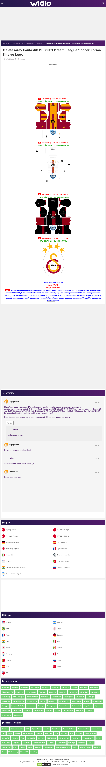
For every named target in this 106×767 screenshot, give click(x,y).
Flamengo (71, 742)
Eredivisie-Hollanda (61, 555)
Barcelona (5, 729)
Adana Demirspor (18, 701)
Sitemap (45, 759)
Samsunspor (17, 710)
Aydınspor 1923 (64, 701)
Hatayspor (41, 706)
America (6, 622)
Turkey (57, 666)
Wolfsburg (33, 752)
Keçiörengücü (76, 706)
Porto (22, 738)
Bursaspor (52, 692)
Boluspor (87, 701)
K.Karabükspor (64, 706)
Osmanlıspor (73, 692)
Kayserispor (94, 687)
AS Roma (64, 733)
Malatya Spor (6, 701)
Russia (57, 660)
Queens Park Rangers (63, 747)
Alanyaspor (45, 687)
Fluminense (81, 742)
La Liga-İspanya (60, 542)
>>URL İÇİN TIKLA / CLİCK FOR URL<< (53, 101)
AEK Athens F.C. (63, 738)
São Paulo (41, 738)
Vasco (4, 752)
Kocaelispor (90, 696)
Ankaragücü (45, 696)
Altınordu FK (52, 701)
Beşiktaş (15, 687)
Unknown (13, 472)
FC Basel (51, 742)
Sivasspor (55, 687)
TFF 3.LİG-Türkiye (61, 536)
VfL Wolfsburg (13, 752)
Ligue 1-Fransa (60, 548)
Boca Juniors (6, 742)
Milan (15, 747)
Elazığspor (5, 706)
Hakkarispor (31, 706)
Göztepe (74, 687)
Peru (56, 654)
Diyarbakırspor (97, 701)
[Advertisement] (53, 24)
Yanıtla (97, 402)
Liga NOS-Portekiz (61, 561)
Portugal (6, 660)
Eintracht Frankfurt (39, 742)
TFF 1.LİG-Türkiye (61, 530)
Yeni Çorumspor (68, 710)
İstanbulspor (18, 715)
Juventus (46, 729)
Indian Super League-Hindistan (14, 567)
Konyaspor (62, 692)
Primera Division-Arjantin (12, 574)
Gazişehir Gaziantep (17, 706)
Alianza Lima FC (88, 738)
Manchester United (17, 729)
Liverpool (39, 733)
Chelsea (17, 733)
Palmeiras (15, 738)
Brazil (5, 629)
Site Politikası (59, 759)
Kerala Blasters (28, 733)
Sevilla (75, 747)
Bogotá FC (16, 742)
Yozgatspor (79, 710)
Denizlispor (19, 692)
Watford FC (24, 752)
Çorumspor (89, 710)
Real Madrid (56, 729)
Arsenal (9, 733)
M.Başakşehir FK (7, 692)
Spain (5, 666)
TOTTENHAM (51, 738)
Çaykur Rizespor (31, 692)
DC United (79, 733)
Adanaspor (42, 692)
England (57, 629)
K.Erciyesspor (51, 706)
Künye (39, 759)
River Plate (48, 733)
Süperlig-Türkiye (9, 530)
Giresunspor (80, 696)
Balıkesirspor (76, 701)
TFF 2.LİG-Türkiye (10, 536)
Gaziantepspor (68, 696)
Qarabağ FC (31, 738)
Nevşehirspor (88, 706)
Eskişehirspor (56, 696)
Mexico (57, 647)
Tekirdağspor (38, 710)
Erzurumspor (95, 692)
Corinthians (26, 742)
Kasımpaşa (83, 687)
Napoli (30, 747)
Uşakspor (48, 710)
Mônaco (22, 747)
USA (5, 673)
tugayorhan (14, 402)
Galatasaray (5, 687)
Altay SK (42, 701)
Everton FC (5, 738)
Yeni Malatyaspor (32, 696)
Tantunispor (27, 710)
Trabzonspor (35, 687)
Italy (56, 641)
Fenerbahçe (24, 687)
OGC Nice (38, 747)
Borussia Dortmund (69, 729)
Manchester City (83, 729)
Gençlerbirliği (6, 696)
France (6, 635)
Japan (6, 647)
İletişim (66, 759)
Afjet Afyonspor (32, 701)
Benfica (98, 738)
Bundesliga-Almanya (10, 542)
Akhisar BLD (84, 692)
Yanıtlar (9, 423)
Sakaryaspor (6, 710)
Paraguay (7, 654)
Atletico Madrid (96, 729)
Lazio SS (91, 742)
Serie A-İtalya (8, 555)
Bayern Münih (36, 729)
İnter (3, 733)
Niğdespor (98, 706)
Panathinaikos (48, 747)
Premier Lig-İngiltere (10, 548)
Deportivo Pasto (90, 733)
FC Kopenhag (61, 742)
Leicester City (6, 747)
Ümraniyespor (6, 715)
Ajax (71, 733)
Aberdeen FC (76, 738)
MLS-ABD (7, 561)
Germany (58, 635)
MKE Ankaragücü (18, 696)
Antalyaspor (65, 687)
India (5, 641)
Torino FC (97, 747)
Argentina (58, 622)
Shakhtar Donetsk (85, 747)
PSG (27, 729)
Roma (56, 733)
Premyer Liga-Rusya (61, 567)
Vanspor (57, 710)
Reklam (51, 759)
